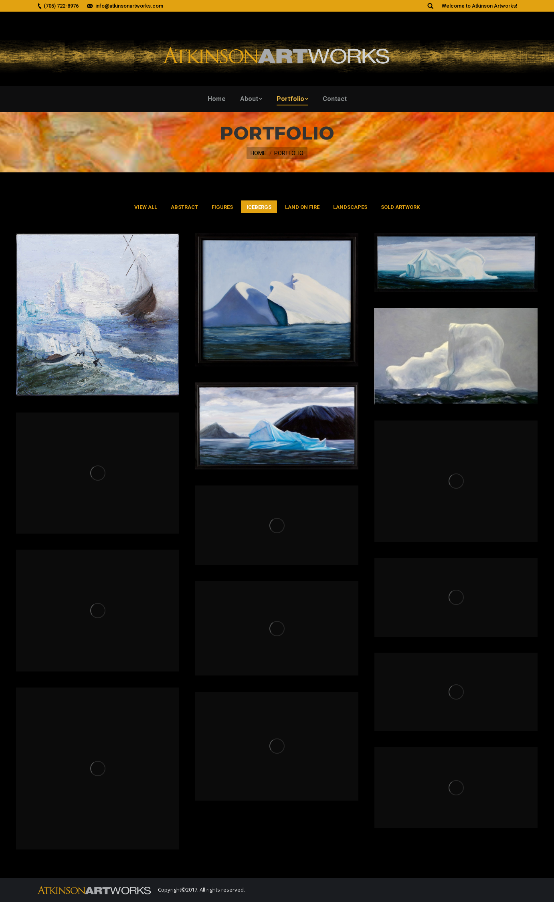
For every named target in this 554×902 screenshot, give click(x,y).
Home (258, 153)
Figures (222, 207)
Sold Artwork (400, 207)
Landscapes (350, 207)
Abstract (184, 207)
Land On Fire (302, 207)
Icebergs (259, 207)
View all (145, 207)
